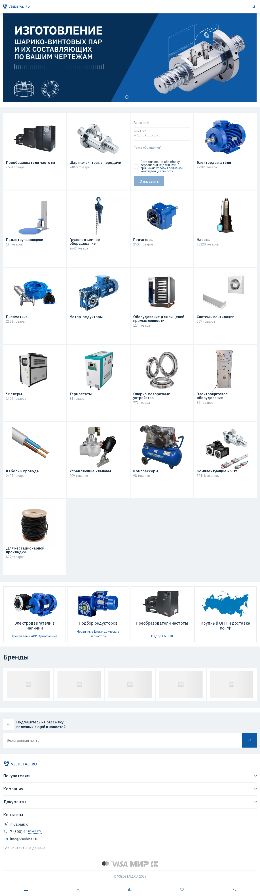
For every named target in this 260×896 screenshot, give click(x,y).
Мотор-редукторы (86, 317)
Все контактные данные (24, 848)
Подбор (155, 636)
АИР (34, 636)
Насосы (203, 240)
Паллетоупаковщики (24, 240)
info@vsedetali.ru (20, 839)
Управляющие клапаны (90, 471)
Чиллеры (14, 394)
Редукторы (143, 240)
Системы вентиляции (215, 317)
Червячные (85, 632)
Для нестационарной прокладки (25, 550)
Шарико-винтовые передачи (95, 163)
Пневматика (17, 317)
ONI (165, 636)
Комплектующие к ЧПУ (217, 471)
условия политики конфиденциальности (162, 169)
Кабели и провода (22, 471)
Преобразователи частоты (30, 163)
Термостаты (81, 394)
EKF (171, 636)
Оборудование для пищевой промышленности (158, 319)
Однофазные (47, 636)
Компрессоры (145, 471)
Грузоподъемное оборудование (85, 242)
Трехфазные (21, 636)
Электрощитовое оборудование (212, 396)
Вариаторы (98, 636)
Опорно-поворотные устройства (151, 396)
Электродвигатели (214, 163)
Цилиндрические (106, 632)
